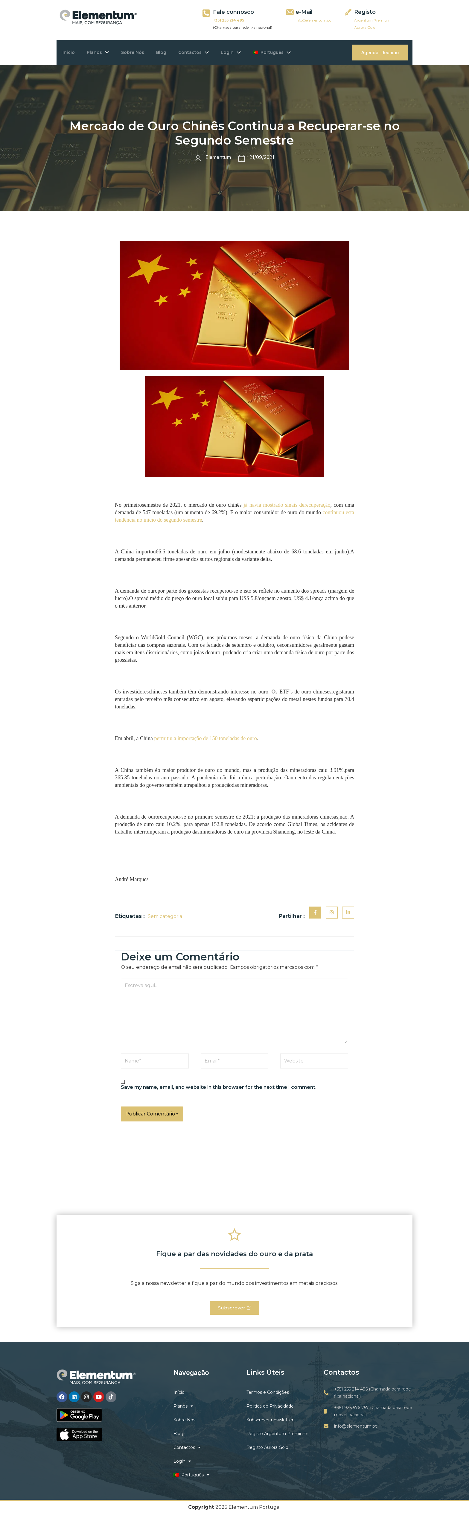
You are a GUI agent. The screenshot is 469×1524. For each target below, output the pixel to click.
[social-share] (315, 913)
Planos (104, 52)
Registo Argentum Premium (276, 1435)
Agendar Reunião (380, 52)
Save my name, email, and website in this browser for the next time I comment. (218, 1087)
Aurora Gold (364, 27)
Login (249, 52)
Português (293, 52)
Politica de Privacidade (270, 1408)
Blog (173, 52)
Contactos (208, 52)
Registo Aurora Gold (267, 1449)
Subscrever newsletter (269, 1421)
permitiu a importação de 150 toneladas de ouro (205, 738)
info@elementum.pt (313, 20)
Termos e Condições (267, 1394)
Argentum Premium (372, 20)
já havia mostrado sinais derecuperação (286, 505)
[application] (111, 52)
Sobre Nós (141, 52)
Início (72, 52)
